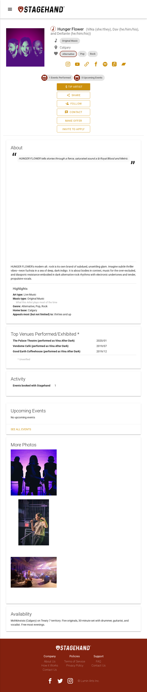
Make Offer (73, 120)
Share (74, 95)
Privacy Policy (74, 665)
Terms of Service (74, 661)
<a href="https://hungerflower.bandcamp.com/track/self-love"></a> (73, 175)
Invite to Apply (73, 129)
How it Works (49, 665)
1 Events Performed (60, 77)
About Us (49, 661)
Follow (73, 103)
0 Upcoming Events (92, 77)
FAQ (98, 661)
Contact (73, 112)
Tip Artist (73, 86)
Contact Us (50, 669)
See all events (21, 429)
